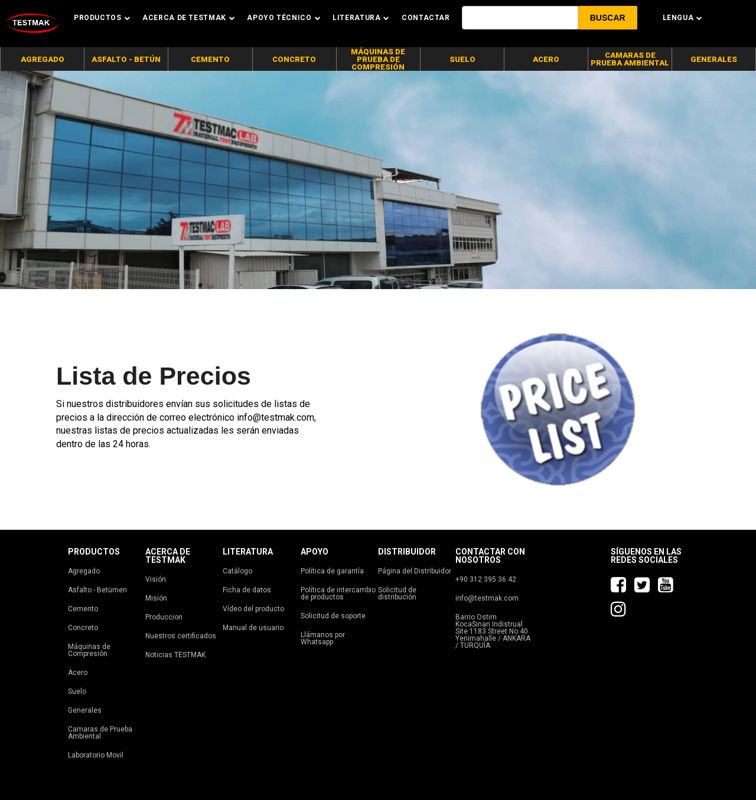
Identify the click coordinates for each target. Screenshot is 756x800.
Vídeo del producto (253, 608)
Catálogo (237, 571)
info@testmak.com (487, 598)
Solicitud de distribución (397, 593)
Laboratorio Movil (95, 755)
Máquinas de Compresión (89, 650)
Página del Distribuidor (414, 571)
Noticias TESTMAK (175, 654)
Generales (85, 710)
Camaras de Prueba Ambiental (100, 733)
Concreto (83, 627)
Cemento (83, 608)
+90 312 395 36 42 (485, 579)
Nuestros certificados (180, 636)
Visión (155, 579)
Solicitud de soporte (333, 615)
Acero (77, 672)
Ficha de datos (247, 590)
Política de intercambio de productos (338, 593)
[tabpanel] (378, 180)
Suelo (77, 691)
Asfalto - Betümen (97, 590)
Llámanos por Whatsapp (323, 638)
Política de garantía (332, 571)
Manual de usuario (253, 627)
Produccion (164, 617)
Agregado (84, 571)
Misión (156, 598)
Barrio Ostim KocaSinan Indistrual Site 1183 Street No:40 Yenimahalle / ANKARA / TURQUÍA (492, 631)
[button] (607, 17)
